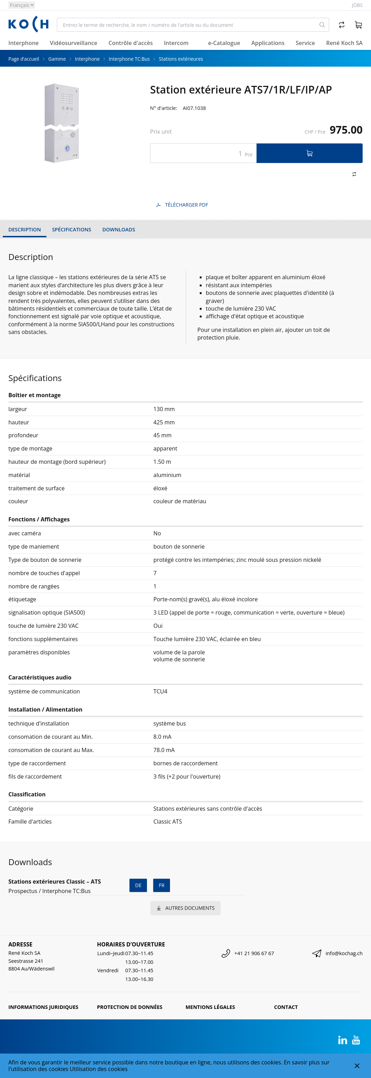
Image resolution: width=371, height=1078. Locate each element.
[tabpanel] (61, 123)
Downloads (118, 229)
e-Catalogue (224, 43)
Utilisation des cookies (99, 1069)
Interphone (87, 58)
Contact (286, 1007)
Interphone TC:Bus (129, 58)
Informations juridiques (43, 1007)
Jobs (357, 5)
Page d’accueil (23, 58)
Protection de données (130, 1007)
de (138, 885)
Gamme (57, 58)
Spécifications (71, 229)
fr (161, 885)
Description (24, 229)
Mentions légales (210, 1007)
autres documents (185, 908)
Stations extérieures (181, 58)
